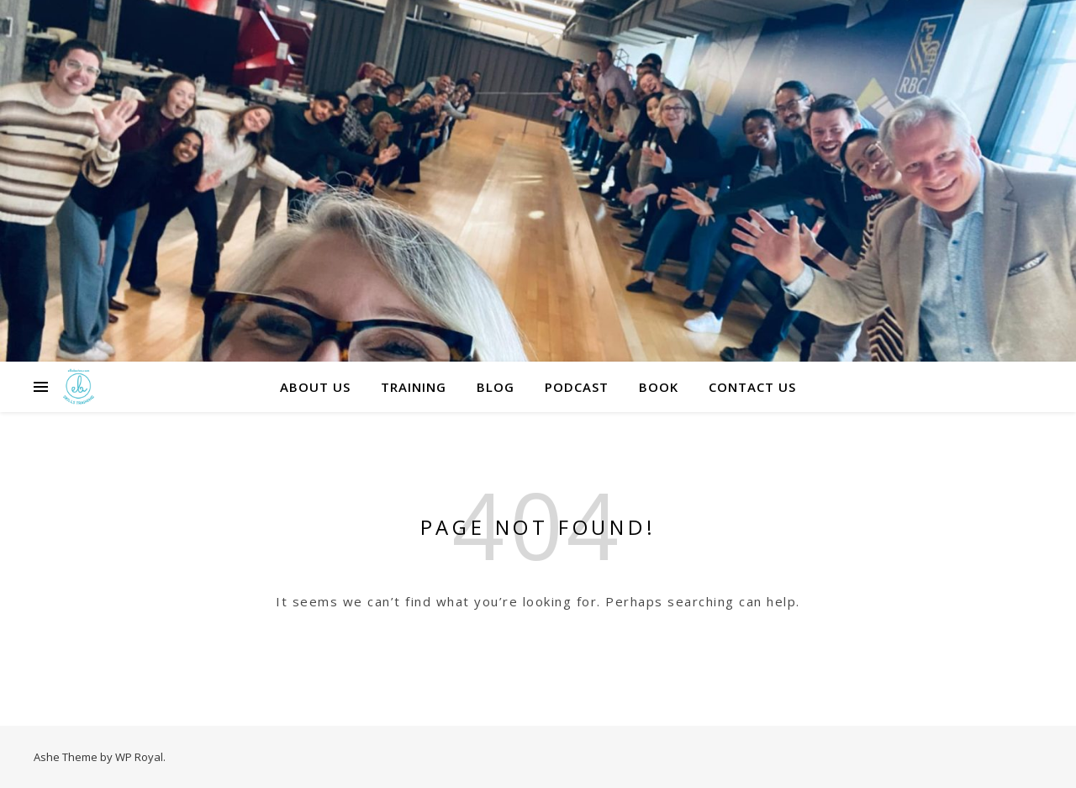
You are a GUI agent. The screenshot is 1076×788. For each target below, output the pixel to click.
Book (658, 386)
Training (413, 386)
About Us (315, 386)
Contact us (752, 386)
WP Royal (139, 756)
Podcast (577, 386)
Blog (495, 386)
